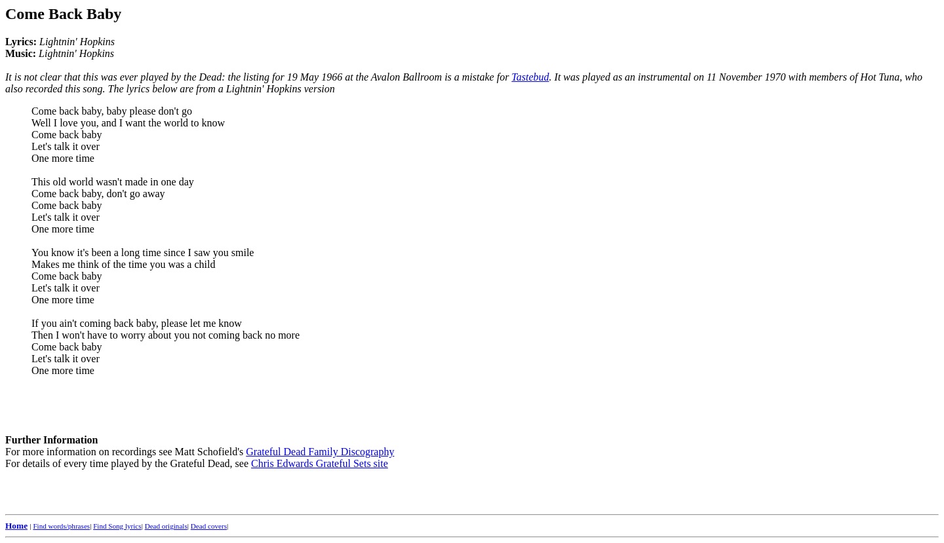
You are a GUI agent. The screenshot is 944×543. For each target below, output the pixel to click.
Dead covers (209, 526)
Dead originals (166, 526)
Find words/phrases (61, 526)
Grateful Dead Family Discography (320, 451)
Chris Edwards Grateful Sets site (319, 463)
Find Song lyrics (117, 526)
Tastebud (530, 77)
